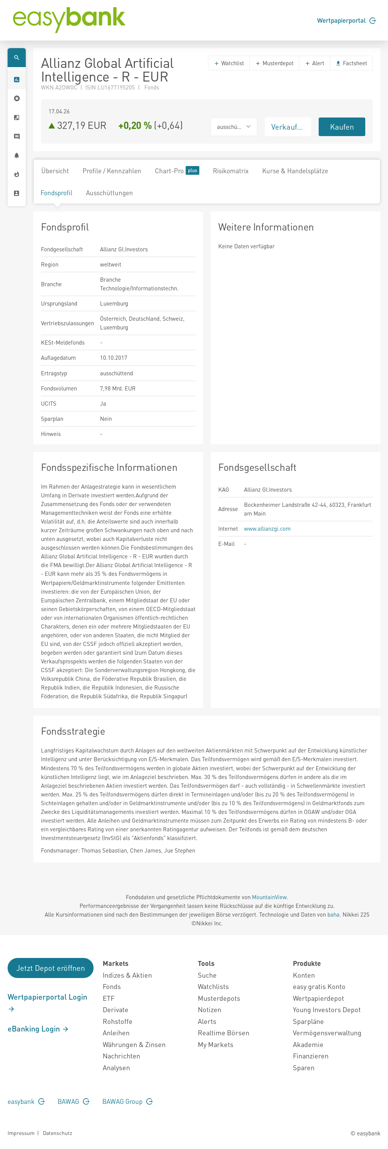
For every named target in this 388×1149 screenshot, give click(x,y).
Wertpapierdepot (318, 998)
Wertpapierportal (346, 20)
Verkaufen (288, 127)
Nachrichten (121, 1055)
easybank (26, 1101)
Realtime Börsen (223, 1032)
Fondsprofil (56, 192)
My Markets (215, 1044)
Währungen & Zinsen (134, 1044)
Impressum (21, 1132)
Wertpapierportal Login (47, 1002)
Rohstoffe (118, 1021)
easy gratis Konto (319, 986)
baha (333, 914)
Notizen (209, 1009)
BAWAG (73, 1101)
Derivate (115, 1009)
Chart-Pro (177, 170)
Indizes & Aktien (127, 974)
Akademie (308, 1044)
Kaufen (342, 127)
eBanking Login (38, 1028)
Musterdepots (219, 998)
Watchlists (213, 986)
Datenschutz (57, 1132)
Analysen (116, 1067)
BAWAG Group (127, 1101)
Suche (207, 974)
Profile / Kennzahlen (112, 170)
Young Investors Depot (327, 1009)
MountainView (269, 897)
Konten (304, 974)
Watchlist (229, 63)
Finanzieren (311, 1055)
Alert (314, 63)
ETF (108, 998)
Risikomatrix (231, 170)
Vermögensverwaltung (327, 1032)
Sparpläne (308, 1021)
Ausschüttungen (109, 192)
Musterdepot (274, 63)
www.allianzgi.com (267, 528)
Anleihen (116, 1032)
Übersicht (55, 170)
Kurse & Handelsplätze (295, 170)
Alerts (207, 1021)
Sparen (303, 1067)
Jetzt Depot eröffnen (50, 968)
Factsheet (351, 63)
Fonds (112, 986)
